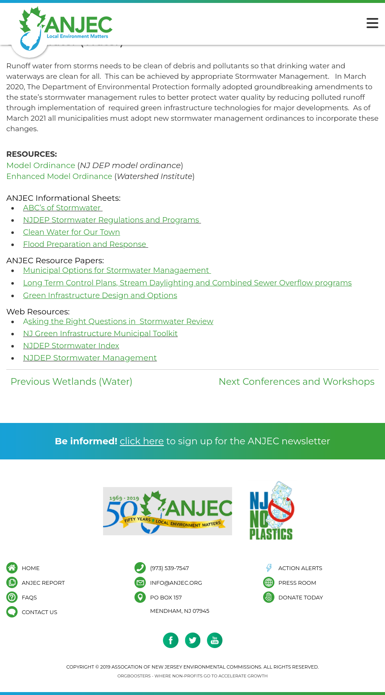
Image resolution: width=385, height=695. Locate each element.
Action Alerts (301, 567)
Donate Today (301, 597)
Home (31, 567)
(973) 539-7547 (169, 567)
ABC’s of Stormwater (62, 208)
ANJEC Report (43, 582)
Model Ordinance (40, 165)
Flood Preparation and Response (84, 244)
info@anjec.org (176, 582)
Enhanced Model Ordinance (59, 176)
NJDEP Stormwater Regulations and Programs (111, 220)
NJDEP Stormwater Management (90, 358)
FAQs (29, 597)
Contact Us (39, 611)
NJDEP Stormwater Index (71, 345)
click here (142, 441)
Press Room (297, 582)
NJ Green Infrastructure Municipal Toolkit (100, 333)
